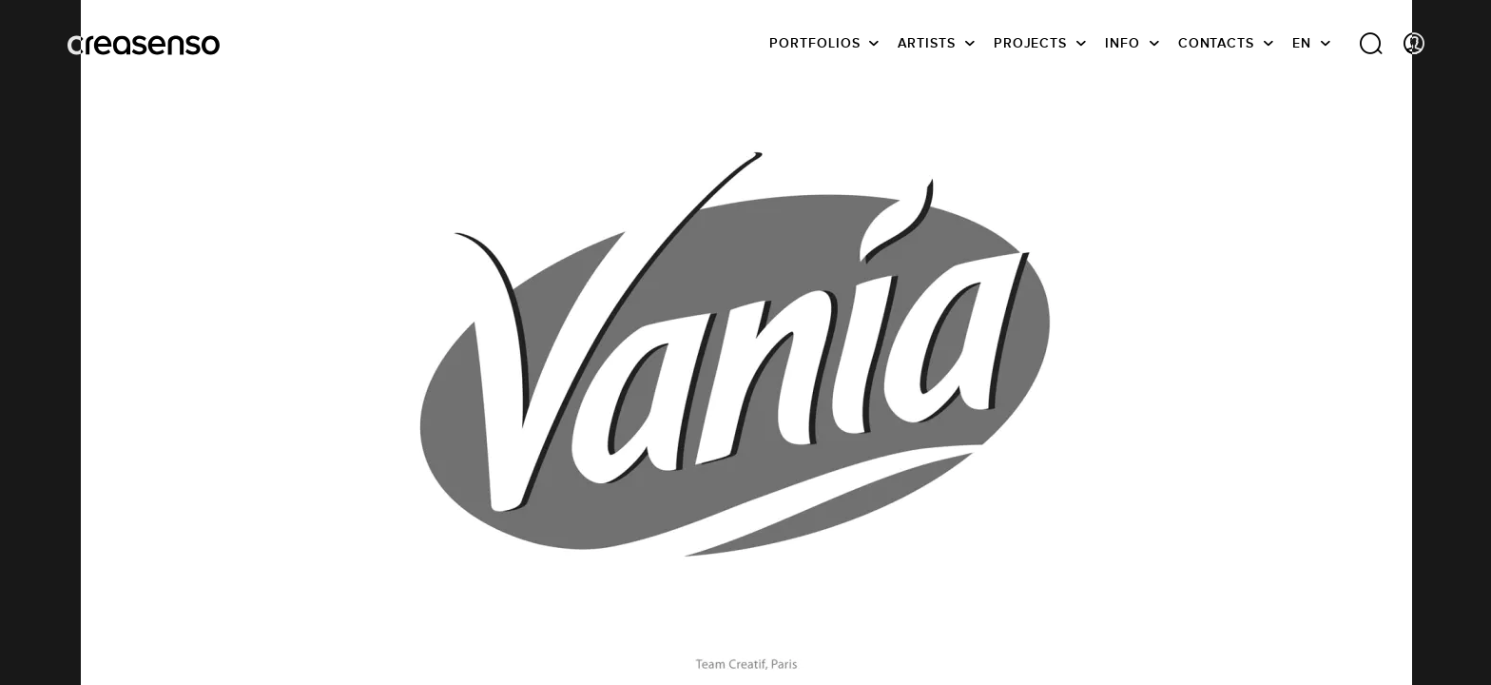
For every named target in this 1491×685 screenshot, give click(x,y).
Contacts (1216, 42)
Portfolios (814, 42)
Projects (1030, 42)
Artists (926, 42)
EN (1301, 42)
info (1122, 42)
